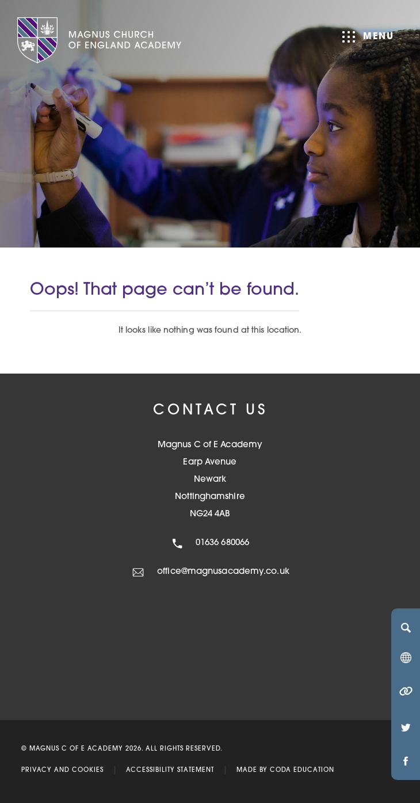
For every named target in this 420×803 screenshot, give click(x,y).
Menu (368, 37)
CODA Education (302, 770)
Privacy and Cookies (62, 770)
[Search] (405, 627)
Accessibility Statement (170, 770)
